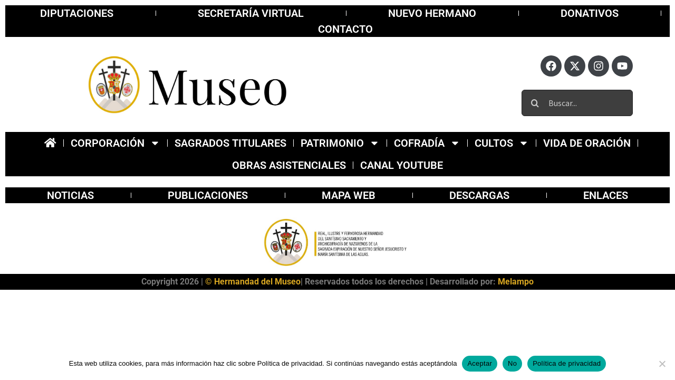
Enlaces (605, 195)
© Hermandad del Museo (253, 282)
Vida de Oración (587, 143)
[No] (662, 363)
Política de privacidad (567, 363)
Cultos (502, 143)
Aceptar (479, 363)
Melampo (516, 282)
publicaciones (208, 195)
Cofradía (427, 143)
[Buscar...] (577, 103)
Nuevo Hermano (432, 13)
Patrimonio (340, 143)
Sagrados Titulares (230, 143)
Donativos (590, 13)
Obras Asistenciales (289, 165)
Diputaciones (76, 13)
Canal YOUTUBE (401, 165)
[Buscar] (535, 103)
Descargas (479, 195)
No (512, 363)
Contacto (345, 29)
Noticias (70, 195)
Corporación (115, 143)
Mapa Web (348, 195)
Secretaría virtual (251, 13)
